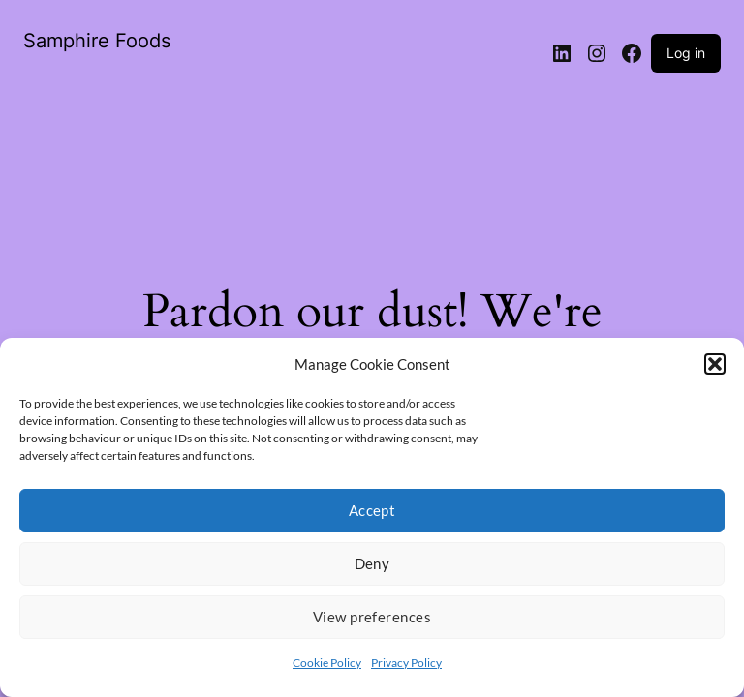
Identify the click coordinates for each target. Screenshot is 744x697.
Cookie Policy (327, 662)
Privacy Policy (406, 662)
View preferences (372, 616)
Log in (685, 53)
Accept (372, 510)
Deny (372, 563)
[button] (715, 364)
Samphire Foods (96, 40)
